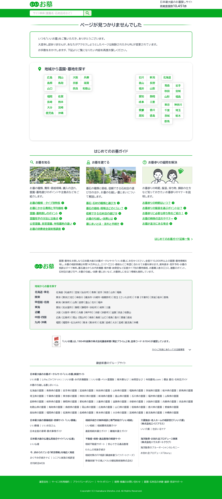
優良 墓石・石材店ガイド (176, 379)
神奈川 (178, 104)
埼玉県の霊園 (37, 396)
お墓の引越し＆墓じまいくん (44, 385)
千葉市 (144, 297)
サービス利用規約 (60, 482)
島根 (49, 83)
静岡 (152, 96)
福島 (178, 96)
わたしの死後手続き (95, 450)
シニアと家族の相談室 (64, 458)
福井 (141, 88)
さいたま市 (125, 297)
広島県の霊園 (105, 407)
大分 (49, 107)
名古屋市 (67, 307)
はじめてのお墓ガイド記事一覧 (172, 239)
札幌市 (68, 292)
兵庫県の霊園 (169, 401)
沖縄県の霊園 (171, 413)
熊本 (60, 102)
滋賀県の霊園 (119, 401)
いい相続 (89, 425)
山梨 (152, 88)
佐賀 (60, 96)
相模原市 (106, 297)
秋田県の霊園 (103, 390)
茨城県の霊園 (153, 390)
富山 (141, 83)
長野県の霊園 (37, 401)
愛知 (141, 96)
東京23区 (68, 297)
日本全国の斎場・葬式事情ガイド (46, 431)
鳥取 (60, 83)
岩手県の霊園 (70, 390)
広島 (49, 77)
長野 (152, 83)
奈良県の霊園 (186, 401)
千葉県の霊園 (53, 396)
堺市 (73, 312)
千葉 (167, 110)
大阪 (75, 77)
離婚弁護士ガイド (119, 431)
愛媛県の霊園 (171, 407)
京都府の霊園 (136, 401)
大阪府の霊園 (153, 401)
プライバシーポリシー (83, 482)
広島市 (66, 317)
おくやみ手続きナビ (40, 458)
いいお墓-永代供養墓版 (76, 379)
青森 (167, 85)
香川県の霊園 (155, 407)
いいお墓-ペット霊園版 (102, 379)
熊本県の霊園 (103, 413)
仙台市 (85, 292)
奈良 (75, 88)
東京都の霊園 (70, 396)
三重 (152, 102)
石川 (141, 77)
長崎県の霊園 (86, 413)
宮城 (178, 91)
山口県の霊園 (122, 407)
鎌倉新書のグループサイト (111, 363)
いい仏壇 (34, 444)
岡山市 (82, 317)
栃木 (178, 115)
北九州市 (75, 322)
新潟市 (66, 302)
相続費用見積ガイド (107, 425)
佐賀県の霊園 (70, 413)
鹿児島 (50, 113)
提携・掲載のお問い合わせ (127, 482)
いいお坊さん (48, 425)
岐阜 (141, 102)
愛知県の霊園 (86, 401)
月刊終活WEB (37, 463)
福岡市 (66, 322)
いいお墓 (34, 379)
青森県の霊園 (53, 390)
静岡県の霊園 (70, 401)
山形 (167, 96)
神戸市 (88, 312)
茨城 (167, 115)
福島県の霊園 (136, 390)
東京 (167, 104)
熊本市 (93, 322)
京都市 (105, 312)
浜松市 (93, 307)
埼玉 (178, 110)
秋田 (167, 91)
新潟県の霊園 (105, 396)
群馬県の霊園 (186, 390)
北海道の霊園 (37, 390)
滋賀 (86, 83)
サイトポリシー (104, 482)
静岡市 (85, 307)
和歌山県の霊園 (38, 407)
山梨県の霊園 (171, 396)
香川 (152, 110)
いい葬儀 (34, 425)
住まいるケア (159, 429)
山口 (49, 88)
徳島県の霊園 (138, 407)
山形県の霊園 (119, 390)
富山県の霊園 (122, 396)
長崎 (49, 102)
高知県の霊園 (37, 413)
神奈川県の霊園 (88, 396)
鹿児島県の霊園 (154, 413)
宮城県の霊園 (86, 390)
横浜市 (88, 297)
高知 (141, 115)
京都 (75, 83)
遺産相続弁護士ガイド (96, 431)
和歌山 (86, 88)
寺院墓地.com (153, 379)
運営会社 (43, 482)
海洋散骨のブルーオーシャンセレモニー (160, 447)
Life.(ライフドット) (52, 379)
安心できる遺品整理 (118, 444)
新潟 (152, 77)
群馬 (167, 121)
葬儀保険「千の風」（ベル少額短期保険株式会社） (109, 461)
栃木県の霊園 (169, 390)
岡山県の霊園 (89, 407)
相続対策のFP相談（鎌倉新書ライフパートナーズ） (110, 455)
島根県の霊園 (72, 407)
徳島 (152, 115)
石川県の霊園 (138, 396)
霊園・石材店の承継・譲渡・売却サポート (163, 482)
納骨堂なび (137, 379)
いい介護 (145, 429)
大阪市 (66, 312)
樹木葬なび (123, 379)
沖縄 (60, 113)
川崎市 (96, 297)
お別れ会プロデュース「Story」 (156, 453)
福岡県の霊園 (53, 413)
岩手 (178, 85)
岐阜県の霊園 (53, 401)
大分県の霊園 (119, 413)
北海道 (167, 77)
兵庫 (86, 77)
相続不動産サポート (95, 444)
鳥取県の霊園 (55, 407)
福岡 (49, 96)
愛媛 (141, 110)
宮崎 (60, 107)
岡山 (60, 77)
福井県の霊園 (155, 396)
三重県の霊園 (103, 401)
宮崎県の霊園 (136, 413)
